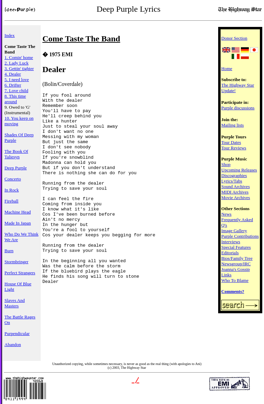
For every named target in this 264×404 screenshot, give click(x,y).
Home (226, 68)
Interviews (230, 241)
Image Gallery (234, 230)
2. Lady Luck (16, 63)
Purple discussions (237, 107)
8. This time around (15, 98)
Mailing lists (232, 125)
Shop (226, 164)
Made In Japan (17, 223)
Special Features (236, 247)
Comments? (232, 291)
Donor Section (234, 38)
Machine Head (17, 212)
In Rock (11, 190)
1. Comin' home (18, 57)
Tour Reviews (233, 147)
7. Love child (16, 90)
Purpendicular (17, 333)
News (226, 214)
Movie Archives (235, 197)
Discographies (234, 175)
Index (9, 35)
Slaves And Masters (14, 303)
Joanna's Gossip (235, 269)
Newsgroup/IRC (236, 263)
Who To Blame (234, 280)
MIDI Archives (234, 192)
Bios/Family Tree (237, 258)
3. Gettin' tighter (19, 68)
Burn (8, 250)
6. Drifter (12, 85)
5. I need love (16, 79)
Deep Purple (15, 167)
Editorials (230, 252)
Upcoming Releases (239, 170)
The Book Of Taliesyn (16, 154)
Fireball (11, 201)
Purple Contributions (240, 236)
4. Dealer (12, 74)
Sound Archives (235, 186)
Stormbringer (16, 261)
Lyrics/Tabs (231, 181)
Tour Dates (231, 142)
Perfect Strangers (19, 272)
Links (226, 274)
